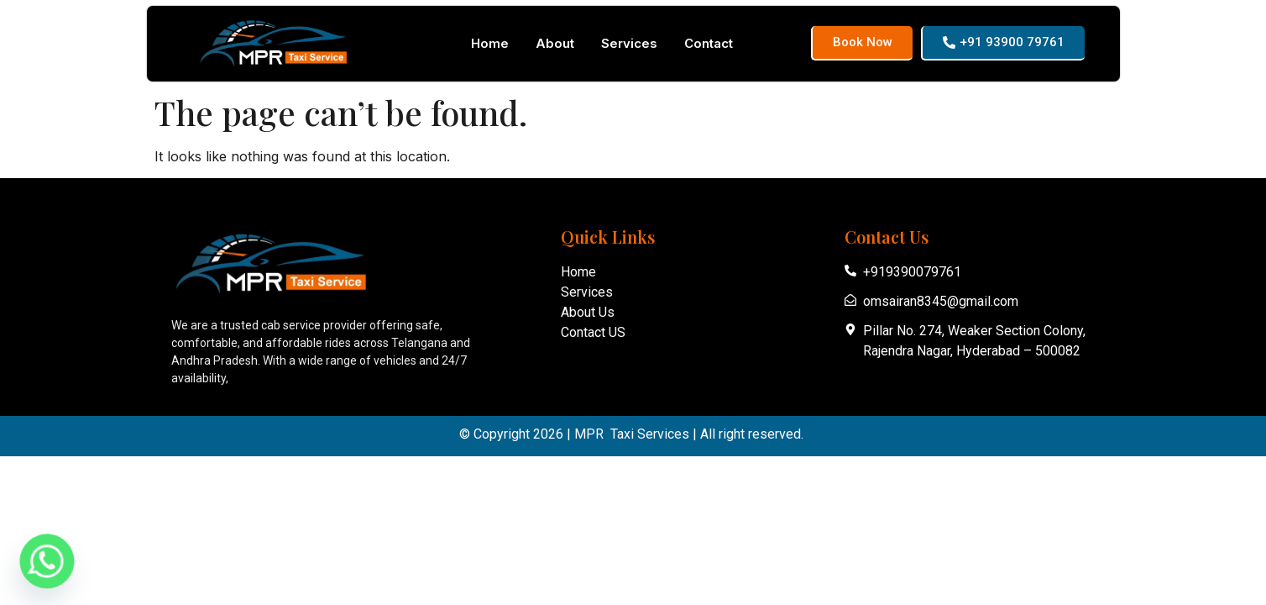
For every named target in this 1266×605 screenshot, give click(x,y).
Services (629, 43)
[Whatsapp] (47, 561)
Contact (708, 43)
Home (490, 43)
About (555, 43)
